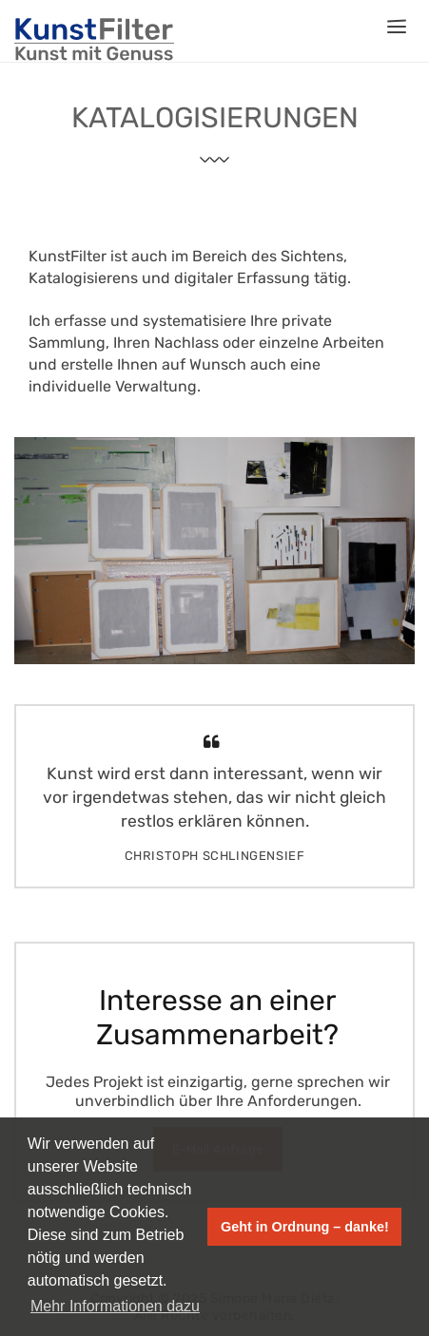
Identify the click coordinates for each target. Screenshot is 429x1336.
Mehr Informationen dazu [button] (115, 1306)
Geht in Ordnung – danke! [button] (305, 1226)
